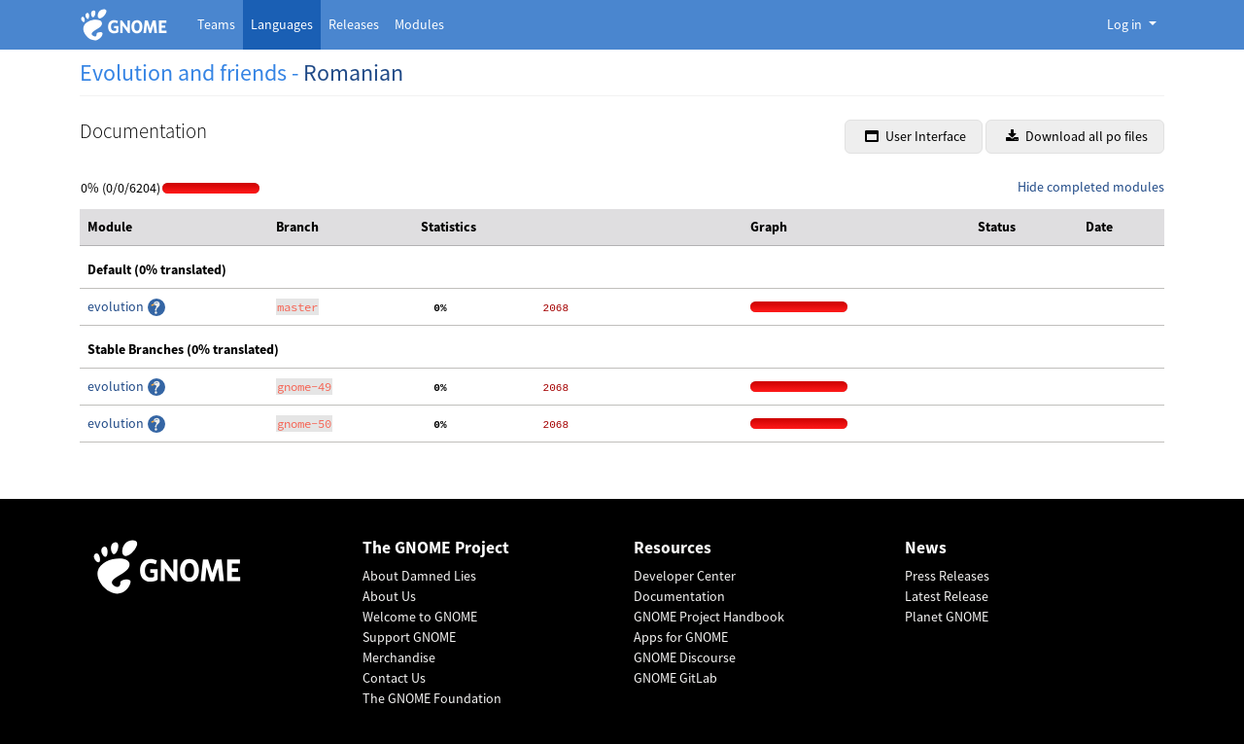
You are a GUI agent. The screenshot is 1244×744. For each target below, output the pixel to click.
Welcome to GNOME (420, 616)
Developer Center (685, 576)
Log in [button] (1126, 24)
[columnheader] (174, 227)
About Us (389, 596)
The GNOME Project (436, 548)
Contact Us (394, 678)
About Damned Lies (419, 576)
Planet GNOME (946, 616)
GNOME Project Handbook (709, 616)
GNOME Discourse (685, 657)
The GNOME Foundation (432, 698)
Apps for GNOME (681, 637)
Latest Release (946, 596)
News (926, 548)
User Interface (915, 136)
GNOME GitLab (675, 678)
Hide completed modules (1091, 186)
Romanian (353, 72)
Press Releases (947, 576)
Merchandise (399, 657)
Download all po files (1077, 136)
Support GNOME (409, 637)
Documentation (679, 596)
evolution (117, 306)
